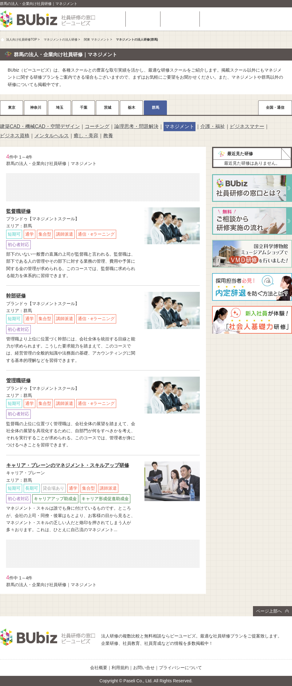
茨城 (107, 107)
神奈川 (35, 107)
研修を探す (143, 19)
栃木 (131, 107)
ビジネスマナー (247, 126)
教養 (108, 135)
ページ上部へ (272, 611)
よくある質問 (179, 19)
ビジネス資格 (15, 135)
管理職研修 (18, 380)
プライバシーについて (180, 667)
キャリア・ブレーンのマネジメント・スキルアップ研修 (67, 465)
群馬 (155, 107)
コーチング (97, 126)
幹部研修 (16, 295)
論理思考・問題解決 (136, 126)
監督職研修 (18, 211)
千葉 (83, 107)
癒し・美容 (86, 135)
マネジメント (179, 126)
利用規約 (120, 667)
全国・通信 (275, 107)
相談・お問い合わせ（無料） (247, 19)
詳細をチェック (172, 252)
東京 (11, 107)
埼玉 (59, 107)
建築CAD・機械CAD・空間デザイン (40, 126)
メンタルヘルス (51, 135)
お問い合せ (144, 667)
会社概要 (98, 667)
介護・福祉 (212, 126)
